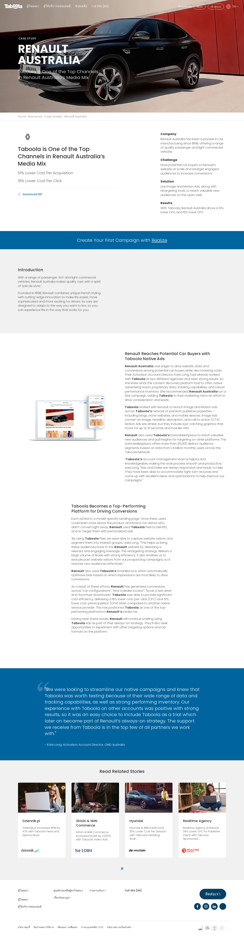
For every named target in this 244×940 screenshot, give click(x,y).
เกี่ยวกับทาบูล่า (62, 897)
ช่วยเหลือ (81, 6)
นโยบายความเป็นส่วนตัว (119, 927)
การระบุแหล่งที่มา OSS (92, 927)
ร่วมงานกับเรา (97, 890)
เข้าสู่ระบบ (216, 6)
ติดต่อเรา (212, 894)
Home (22, 116)
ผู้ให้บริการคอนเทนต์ (57, 6)
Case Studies (53, 116)
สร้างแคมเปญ (184, 6)
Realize (159, 240)
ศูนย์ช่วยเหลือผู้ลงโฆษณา (68, 890)
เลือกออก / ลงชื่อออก (67, 927)
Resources (35, 116)
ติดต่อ (200, 6)
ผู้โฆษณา (33, 6)
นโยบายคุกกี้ (24, 927)
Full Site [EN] (100, 6)
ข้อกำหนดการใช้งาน (44, 927)
